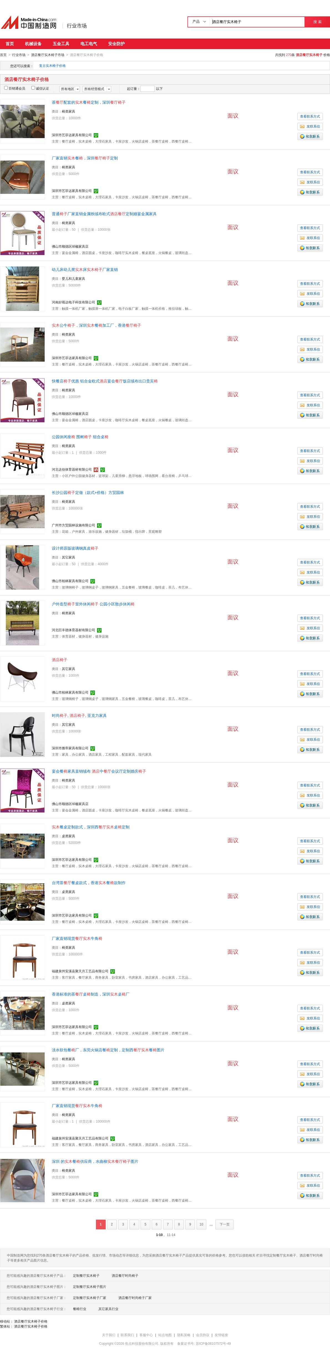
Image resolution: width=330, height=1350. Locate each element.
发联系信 (310, 126)
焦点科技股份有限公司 (141, 1343)
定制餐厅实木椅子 (86, 1275)
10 (201, 1224)
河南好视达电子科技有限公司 (73, 302)
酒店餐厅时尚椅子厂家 (135, 1298)
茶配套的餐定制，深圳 (89, 102)
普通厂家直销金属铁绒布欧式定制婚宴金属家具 (104, 213)
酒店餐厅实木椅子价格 (30, 1321)
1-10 (159, 1235)
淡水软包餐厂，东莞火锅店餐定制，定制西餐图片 (108, 1049)
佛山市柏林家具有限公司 (70, 581)
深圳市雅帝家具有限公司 (70, 748)
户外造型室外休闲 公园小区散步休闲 (93, 604)
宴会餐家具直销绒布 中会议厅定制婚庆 (99, 771)
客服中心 (146, 1335)
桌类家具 (68, 836)
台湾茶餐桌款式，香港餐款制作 (89, 882)
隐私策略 (184, 1335)
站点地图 (165, 1335)
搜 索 (317, 22)
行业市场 (77, 26)
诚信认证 (40, 88)
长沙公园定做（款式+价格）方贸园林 (88, 492)
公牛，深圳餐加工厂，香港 (96, 325)
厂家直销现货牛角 (77, 938)
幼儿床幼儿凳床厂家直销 (85, 269)
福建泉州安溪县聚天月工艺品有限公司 (80, 971)
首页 (10, 43)
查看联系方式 (310, 116)
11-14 (171, 1235)
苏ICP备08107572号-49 (213, 1343)
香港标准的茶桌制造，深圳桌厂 (91, 994)
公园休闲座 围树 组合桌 (80, 436)
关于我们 (108, 1335)
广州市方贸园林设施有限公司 (73, 525)
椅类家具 (68, 111)
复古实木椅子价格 (52, 65)
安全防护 (116, 43)
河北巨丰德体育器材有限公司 (73, 630)
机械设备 (33, 43)
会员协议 (202, 1335)
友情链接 (221, 1335)
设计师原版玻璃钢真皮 (75, 548)
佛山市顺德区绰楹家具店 (70, 246)
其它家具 (68, 557)
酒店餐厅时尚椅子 (125, 1275)
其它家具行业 (108, 1309)
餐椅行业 (79, 1309)
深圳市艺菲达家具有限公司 (72, 135)
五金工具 (61, 43)
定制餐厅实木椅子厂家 (89, 1298)
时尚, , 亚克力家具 (79, 715)
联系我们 (127, 1335)
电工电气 (88, 43)
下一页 (225, 1224)
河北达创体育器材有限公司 (72, 469)
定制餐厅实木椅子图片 (89, 1286)
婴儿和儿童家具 (73, 278)
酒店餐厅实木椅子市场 (47, 55)
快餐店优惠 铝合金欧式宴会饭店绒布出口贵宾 (105, 381)
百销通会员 (14, 88)
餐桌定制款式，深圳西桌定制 (91, 826)
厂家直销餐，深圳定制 (85, 158)
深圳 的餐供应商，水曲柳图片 (95, 1161)
